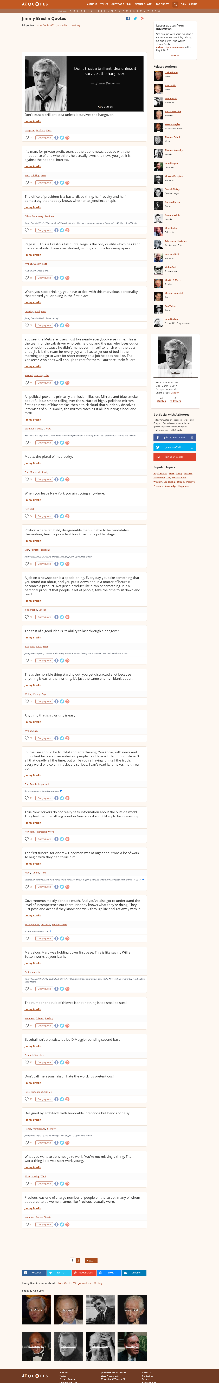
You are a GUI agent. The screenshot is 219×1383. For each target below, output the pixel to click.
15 (31, 1099)
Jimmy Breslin (33, 121)
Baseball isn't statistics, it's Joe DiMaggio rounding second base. (73, 1039)
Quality (37, 263)
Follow (175, 373)
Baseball (29, 375)
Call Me (48, 1091)
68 (31, 277)
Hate (27, 1091)
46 (31, 701)
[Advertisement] (84, 41)
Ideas (48, 130)
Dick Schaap (171, 72)
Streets (47, 1217)
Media (33, 472)
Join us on (174, 437)
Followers (175, 401)
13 (31, 798)
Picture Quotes (143, 4)
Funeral (35, 872)
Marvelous (36, 972)
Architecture (39, 1128)
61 (31, 230)
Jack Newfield (172, 254)
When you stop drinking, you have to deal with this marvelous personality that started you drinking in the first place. (81, 294)
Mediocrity (43, 472)
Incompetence (32, 924)
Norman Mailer (173, 111)
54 (31, 516)
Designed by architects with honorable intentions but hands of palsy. (77, 1113)
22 (31, 1062)
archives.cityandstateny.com (170, 47)
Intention (51, 1128)
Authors (92, 4)
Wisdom (157, 481)
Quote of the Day (121, 4)
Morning (38, 375)
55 (31, 382)
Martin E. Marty (173, 280)
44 (31, 660)
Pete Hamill (171, 98)
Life (168, 477)
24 (31, 1183)
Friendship (159, 477)
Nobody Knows (59, 924)
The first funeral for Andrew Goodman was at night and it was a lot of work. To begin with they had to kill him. (82, 855)
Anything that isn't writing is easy (50, 715)
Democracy (37, 216)
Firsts (43, 872)
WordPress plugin (110, 1375)
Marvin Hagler (172, 124)
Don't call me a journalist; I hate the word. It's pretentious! (69, 1076)
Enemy (36, 694)
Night (27, 872)
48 (31, 617)
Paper (45, 694)
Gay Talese (170, 306)
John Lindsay (171, 319)
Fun (27, 472)
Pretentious (37, 1091)
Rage (44, 263)
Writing (76, 25)
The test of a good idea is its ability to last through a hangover (72, 631)
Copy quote (44, 137)
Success (188, 473)
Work (27, 1176)
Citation (175, 392)
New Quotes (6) (45, 25)
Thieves (39, 1018)
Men (27, 175)
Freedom (158, 486)
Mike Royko (171, 228)
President (50, 216)
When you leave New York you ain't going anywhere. (65, 493)
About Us (146, 1372)
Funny (179, 473)
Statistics (38, 1055)
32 (31, 988)
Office (28, 216)
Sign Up (193, 4)
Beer (43, 311)
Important (43, 784)
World (51, 831)
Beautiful (29, 428)
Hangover (30, 130)
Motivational (179, 477)
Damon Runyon (173, 202)
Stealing (49, 1018)
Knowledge (170, 486)
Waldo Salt (170, 267)
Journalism (63, 25)
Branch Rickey (172, 189)
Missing (35, 1176)
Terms (145, 1379)
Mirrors (47, 428)
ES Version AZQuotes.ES (113, 1379)
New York (29, 508)
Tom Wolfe (170, 85)
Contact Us (147, 1375)
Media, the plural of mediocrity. (49, 456)
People (33, 609)
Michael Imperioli (174, 293)
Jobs (46, 375)
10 (31, 1142)
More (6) (175, 55)
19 (31, 1025)
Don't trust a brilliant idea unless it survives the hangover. (69, 115)
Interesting (41, 831)
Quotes (161, 401)
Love (171, 473)
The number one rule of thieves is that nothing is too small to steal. (76, 1003)
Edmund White (172, 215)
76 (31, 182)
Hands (28, 1128)
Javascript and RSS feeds (113, 1372)
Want (43, 1176)
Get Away (45, 924)
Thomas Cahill (172, 137)
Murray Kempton (174, 176)
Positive (190, 481)
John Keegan (171, 163)
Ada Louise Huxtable (176, 241)
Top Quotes (162, 4)
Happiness (183, 486)
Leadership (170, 481)
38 (31, 479)
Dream (181, 481)
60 (31, 563)
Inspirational (160, 473)
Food (37, 311)
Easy (35, 730)
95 (31, 137)
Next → (91, 1260)
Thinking (35, 175)
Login (182, 4)
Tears (43, 175)
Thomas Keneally (174, 150)
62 (31, 442)
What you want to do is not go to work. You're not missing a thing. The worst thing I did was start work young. (78, 1158)
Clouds (38, 428)
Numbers (29, 1018)
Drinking (40, 130)
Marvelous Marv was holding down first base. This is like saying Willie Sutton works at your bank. (77, 954)
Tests (45, 646)
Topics (104, 4)
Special (42, 609)
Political (34, 549)
